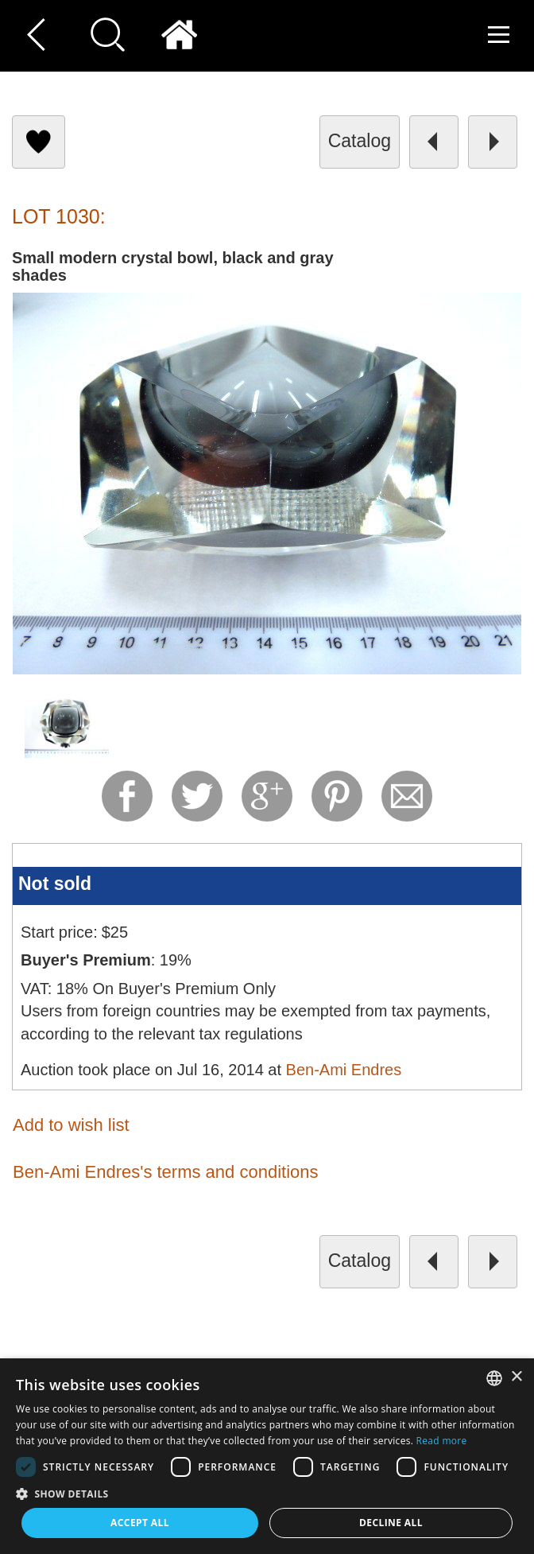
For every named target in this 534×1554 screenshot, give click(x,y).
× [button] (516, 1377)
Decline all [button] (391, 1522)
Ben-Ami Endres (344, 1069)
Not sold (54, 883)
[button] (267, 1493)
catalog (359, 140)
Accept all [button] (139, 1522)
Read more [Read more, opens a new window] (441, 1440)
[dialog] (267, 1456)
